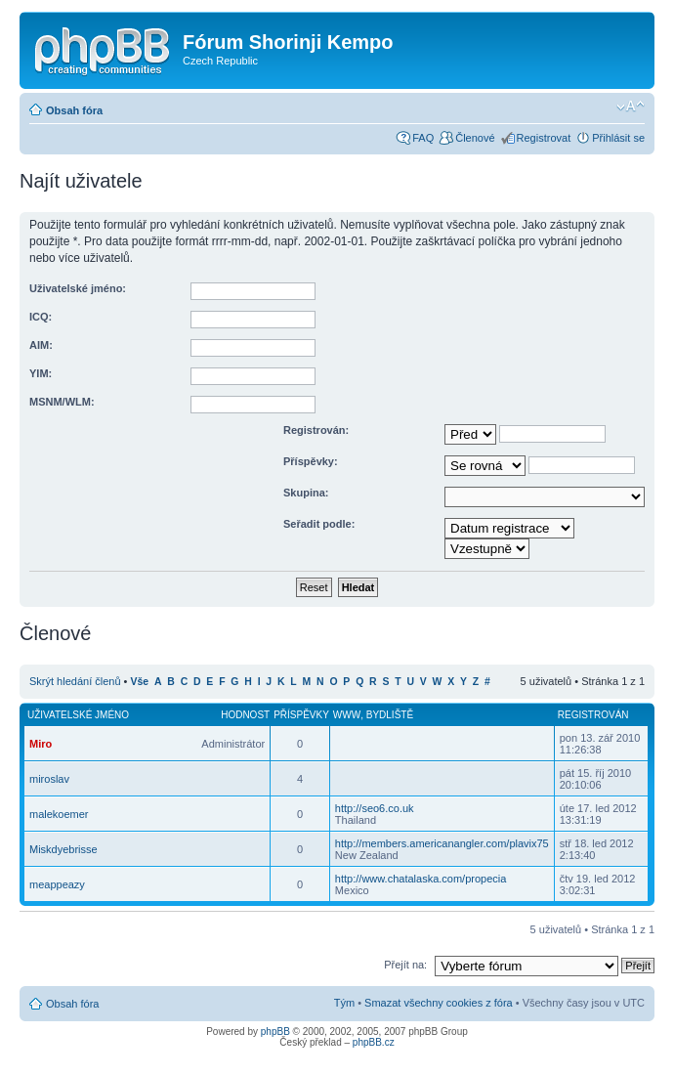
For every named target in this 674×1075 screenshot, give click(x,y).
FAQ (423, 138)
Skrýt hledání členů (75, 681)
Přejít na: (405, 964)
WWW (346, 715)
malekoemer (59, 814)
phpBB (275, 1031)
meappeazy (57, 884)
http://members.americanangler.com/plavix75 (442, 843)
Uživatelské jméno (78, 715)
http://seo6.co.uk (374, 808)
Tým (344, 1003)
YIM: (40, 373)
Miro (40, 744)
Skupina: (305, 492)
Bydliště (389, 715)
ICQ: (40, 316)
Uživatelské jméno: (77, 288)
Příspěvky (301, 715)
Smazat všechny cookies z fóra (438, 1003)
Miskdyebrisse (63, 849)
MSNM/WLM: (62, 402)
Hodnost (245, 715)
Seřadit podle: (319, 524)
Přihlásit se (618, 138)
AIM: (41, 345)
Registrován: (316, 430)
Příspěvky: (310, 461)
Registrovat (544, 138)
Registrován (593, 715)
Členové (474, 138)
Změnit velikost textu (630, 106)
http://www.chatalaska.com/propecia (420, 878)
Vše (140, 681)
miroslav (49, 779)
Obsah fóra (74, 110)
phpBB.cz (374, 1042)
